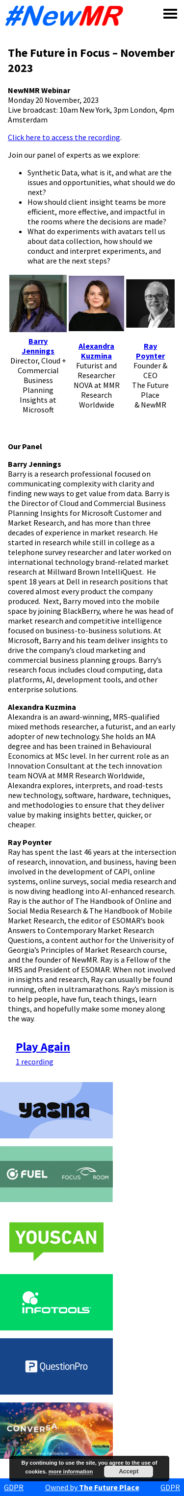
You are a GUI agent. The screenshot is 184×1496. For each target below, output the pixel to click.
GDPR (14, 1487)
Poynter (150, 356)
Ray (150, 346)
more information (71, 1471)
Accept (128, 1471)
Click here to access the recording (64, 137)
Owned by (92, 1487)
